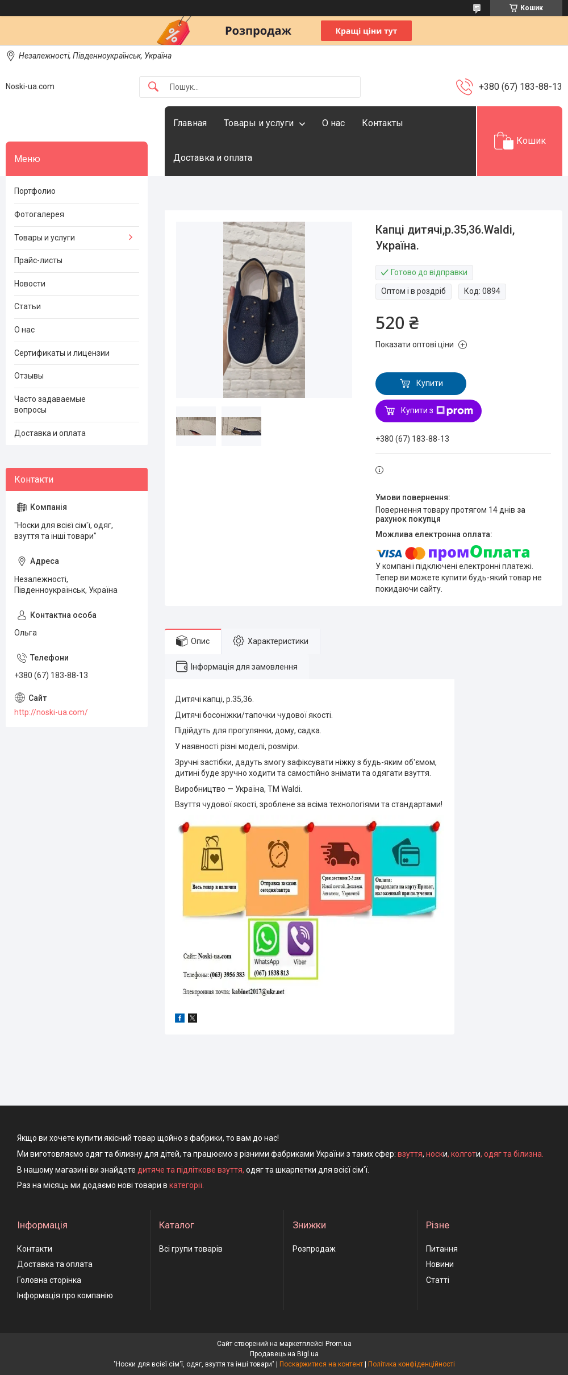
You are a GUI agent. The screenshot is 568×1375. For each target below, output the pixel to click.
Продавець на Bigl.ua (284, 1354)
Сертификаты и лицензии (62, 353)
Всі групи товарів (191, 1248)
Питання (442, 1248)
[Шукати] (153, 87)
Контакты (382, 123)
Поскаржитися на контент (321, 1364)
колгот (463, 1153)
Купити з (437, 411)
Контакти (34, 1248)
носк (434, 1153)
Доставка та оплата (55, 1264)
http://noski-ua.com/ (51, 712)
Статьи (27, 306)
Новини (440, 1264)
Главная (190, 123)
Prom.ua (338, 1344)
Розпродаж (314, 1248)
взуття (409, 1153)
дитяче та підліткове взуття (190, 1169)
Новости (29, 283)
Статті (437, 1280)
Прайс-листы (38, 260)
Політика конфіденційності (411, 1364)
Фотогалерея (39, 214)
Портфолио (35, 191)
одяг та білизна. (514, 1153)
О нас (333, 123)
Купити (429, 383)
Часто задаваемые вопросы (50, 404)
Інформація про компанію (65, 1295)
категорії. (186, 1185)
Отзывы (29, 375)
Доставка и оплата (212, 157)
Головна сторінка (49, 1280)
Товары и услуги (259, 123)
